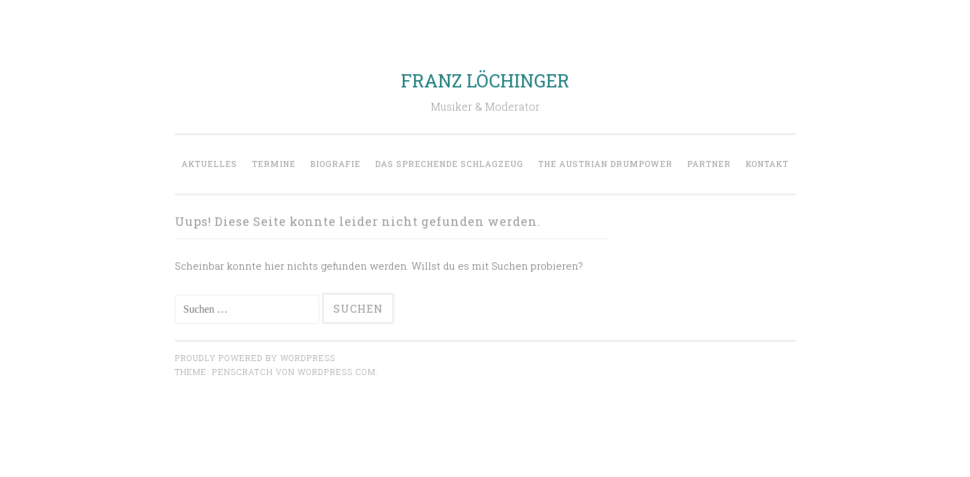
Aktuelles (209, 163)
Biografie (335, 163)
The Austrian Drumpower (605, 163)
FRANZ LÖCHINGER (485, 80)
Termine (274, 163)
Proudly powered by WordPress (255, 357)
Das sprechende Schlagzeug (449, 163)
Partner (709, 163)
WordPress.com (336, 371)
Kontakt (766, 163)
